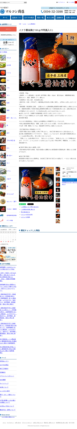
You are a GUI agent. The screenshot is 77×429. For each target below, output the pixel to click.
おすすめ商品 (4, 365)
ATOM (72, 422)
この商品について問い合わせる (29, 207)
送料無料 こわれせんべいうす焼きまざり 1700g (8, 268)
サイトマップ (4, 383)
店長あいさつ (4, 361)
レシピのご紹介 (5, 391)
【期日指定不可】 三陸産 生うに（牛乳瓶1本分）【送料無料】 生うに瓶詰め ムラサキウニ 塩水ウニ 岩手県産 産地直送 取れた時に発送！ (8, 299)
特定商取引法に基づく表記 (62, 422)
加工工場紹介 (4, 369)
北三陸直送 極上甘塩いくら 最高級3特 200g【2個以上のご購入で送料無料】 (8, 350)
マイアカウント (61, 2)
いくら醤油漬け (31, 24)
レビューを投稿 (25, 217)
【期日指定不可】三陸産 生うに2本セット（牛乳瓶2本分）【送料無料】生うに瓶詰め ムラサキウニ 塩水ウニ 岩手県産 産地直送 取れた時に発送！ (8, 314)
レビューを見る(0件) (27, 214)
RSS (70, 422)
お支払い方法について (7, 406)
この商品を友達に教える (28, 209)
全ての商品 (3, 52)
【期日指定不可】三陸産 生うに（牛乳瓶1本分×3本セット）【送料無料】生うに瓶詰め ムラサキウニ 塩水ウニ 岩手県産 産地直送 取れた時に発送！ (8, 329)
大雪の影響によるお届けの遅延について (7, 401)
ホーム (4, 422)
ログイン (8, 29)
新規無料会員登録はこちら (8, 35)
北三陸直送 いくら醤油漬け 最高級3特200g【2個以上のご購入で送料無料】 (8, 341)
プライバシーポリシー (7, 376)
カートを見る (72, 2)
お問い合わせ (18, 422)
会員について (4, 387)
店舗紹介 (3, 372)
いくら (24, 24)
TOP (20, 24)
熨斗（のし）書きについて (7, 396)
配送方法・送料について (7, 410)
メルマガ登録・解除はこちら (8, 417)
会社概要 (3, 380)
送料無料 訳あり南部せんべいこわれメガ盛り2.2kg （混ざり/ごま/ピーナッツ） (8, 287)
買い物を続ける (25, 212)
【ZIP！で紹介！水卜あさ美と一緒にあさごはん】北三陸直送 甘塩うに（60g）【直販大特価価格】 (8, 277)
